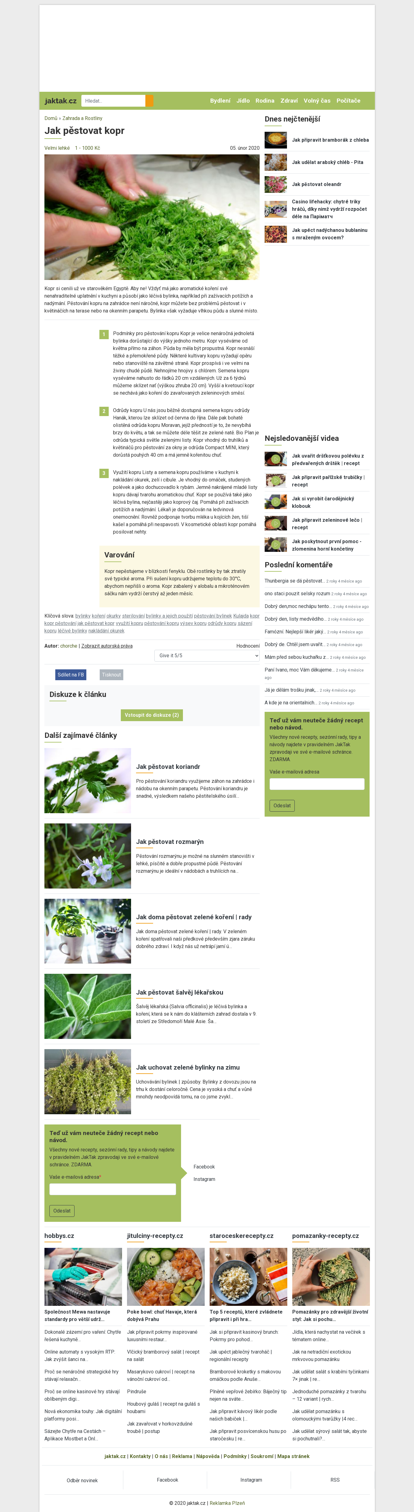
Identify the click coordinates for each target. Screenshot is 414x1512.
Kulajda (241, 616)
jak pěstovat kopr (96, 623)
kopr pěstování (60, 623)
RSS (335, 1480)
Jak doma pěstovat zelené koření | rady (194, 917)
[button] (152, 217)
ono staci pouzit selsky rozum (297, 593)
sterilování (133, 616)
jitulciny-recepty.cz (155, 1235)
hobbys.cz (59, 1235)
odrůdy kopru (222, 623)
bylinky (83, 616)
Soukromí (262, 1456)
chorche (68, 646)
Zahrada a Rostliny (82, 118)
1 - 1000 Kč (87, 148)
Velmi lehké (57, 148)
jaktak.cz (115, 1456)
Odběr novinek (82, 1480)
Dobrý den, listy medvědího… (296, 619)
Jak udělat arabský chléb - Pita (327, 162)
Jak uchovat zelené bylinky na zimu (188, 1067)
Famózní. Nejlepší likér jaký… (295, 632)
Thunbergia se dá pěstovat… (295, 581)
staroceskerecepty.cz (242, 1235)
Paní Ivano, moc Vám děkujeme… (300, 670)
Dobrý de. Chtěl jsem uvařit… (295, 644)
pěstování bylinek (213, 616)
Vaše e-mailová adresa (74, 1177)
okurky (114, 616)
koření (98, 616)
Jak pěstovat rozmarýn (170, 841)
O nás (161, 1456)
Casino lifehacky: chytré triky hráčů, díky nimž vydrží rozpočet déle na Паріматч (329, 209)
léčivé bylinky (72, 631)
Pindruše (136, 1391)
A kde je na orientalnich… (291, 703)
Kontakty (140, 1456)
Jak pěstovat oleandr (317, 184)
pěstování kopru (161, 623)
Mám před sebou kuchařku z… (297, 657)
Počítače (349, 100)
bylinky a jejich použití (169, 616)
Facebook (204, 1167)
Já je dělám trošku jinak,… (292, 690)
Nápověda (208, 1456)
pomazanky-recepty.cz (325, 1235)
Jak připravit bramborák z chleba (330, 140)
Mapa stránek (293, 1456)
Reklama (182, 1456)
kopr (255, 616)
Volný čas (317, 100)
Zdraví (289, 100)
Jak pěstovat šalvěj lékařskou (179, 992)
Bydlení (220, 100)
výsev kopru (193, 623)
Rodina (265, 100)
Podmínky (235, 1456)
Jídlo (243, 100)
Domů (50, 118)
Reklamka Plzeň (227, 1503)
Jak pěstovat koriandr (168, 766)
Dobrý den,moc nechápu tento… (298, 606)
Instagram (204, 1179)
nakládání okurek (107, 631)
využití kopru (129, 623)
